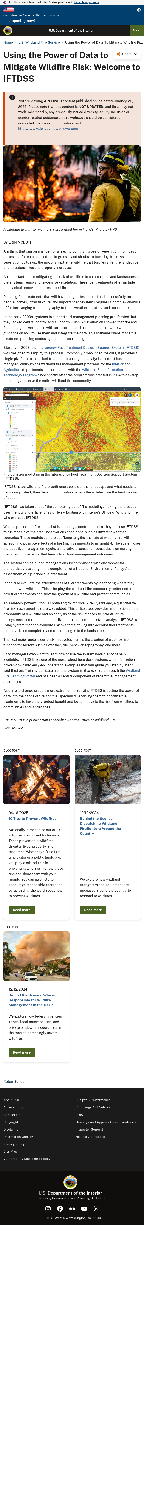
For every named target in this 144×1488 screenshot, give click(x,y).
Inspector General (89, 1129)
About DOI (11, 1100)
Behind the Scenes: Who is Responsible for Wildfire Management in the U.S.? (32, 1000)
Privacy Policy (14, 1144)
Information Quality (18, 1137)
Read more (22, 910)
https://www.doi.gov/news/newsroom (48, 129)
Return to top (14, 1082)
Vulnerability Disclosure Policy (26, 1159)
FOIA (79, 1115)
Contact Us (11, 1115)
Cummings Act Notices (93, 1107)
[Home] (7, 30)
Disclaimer (11, 1129)
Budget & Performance (93, 1100)
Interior (118, 364)
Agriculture (12, 370)
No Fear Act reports (91, 1137)
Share (127, 54)
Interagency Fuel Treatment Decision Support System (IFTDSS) (88, 348)
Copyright (10, 1122)
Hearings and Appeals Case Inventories (106, 1122)
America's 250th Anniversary (41, 15)
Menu (137, 30)
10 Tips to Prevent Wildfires (32, 818)
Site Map (10, 1151)
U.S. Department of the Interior (71, 30)
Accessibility (13, 1107)
